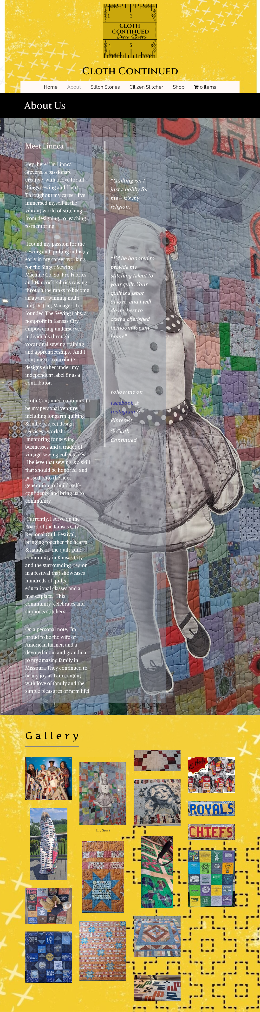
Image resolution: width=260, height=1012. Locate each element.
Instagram (122, 411)
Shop (178, 87)
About (74, 87)
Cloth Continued (130, 71)
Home (51, 87)
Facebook (121, 403)
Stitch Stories (105, 87)
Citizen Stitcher (146, 87)
